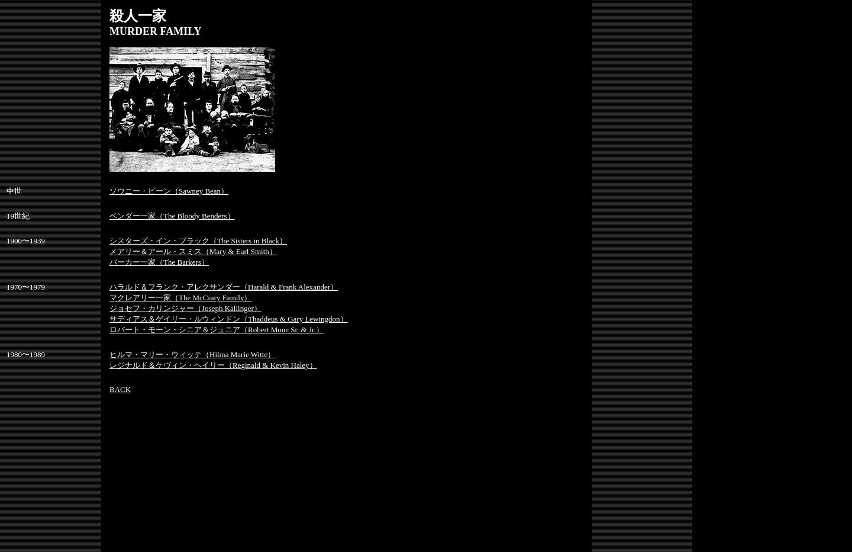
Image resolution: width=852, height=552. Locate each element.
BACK (120, 389)
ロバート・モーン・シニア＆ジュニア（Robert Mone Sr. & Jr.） (216, 329)
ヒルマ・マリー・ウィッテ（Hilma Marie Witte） (192, 354)
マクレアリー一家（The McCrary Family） (180, 297)
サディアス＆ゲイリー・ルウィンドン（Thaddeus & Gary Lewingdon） (228, 318)
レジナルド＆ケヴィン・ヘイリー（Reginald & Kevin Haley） (213, 365)
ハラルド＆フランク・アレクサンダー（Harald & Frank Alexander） (223, 287)
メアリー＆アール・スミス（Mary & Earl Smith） (193, 251)
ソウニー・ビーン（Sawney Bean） (168, 191)
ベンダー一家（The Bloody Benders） (172, 215)
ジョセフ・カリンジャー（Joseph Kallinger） (185, 308)
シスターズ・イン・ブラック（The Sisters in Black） (198, 240)
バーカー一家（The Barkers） (159, 262)
